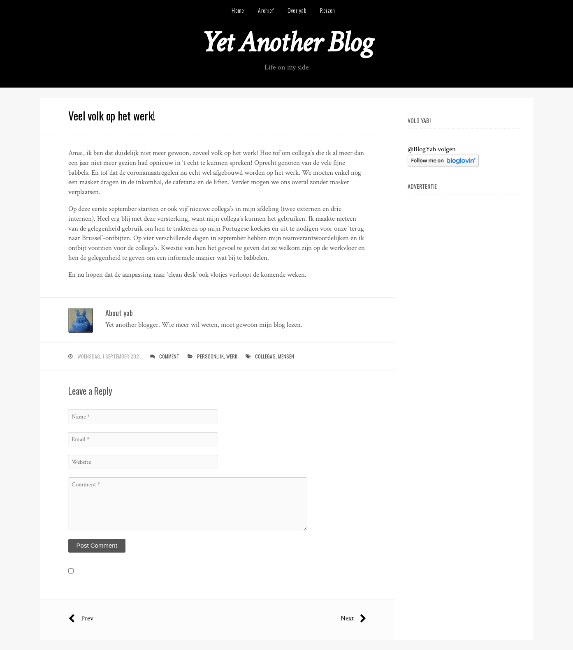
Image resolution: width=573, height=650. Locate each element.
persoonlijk (210, 356)
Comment (169, 356)
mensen (286, 356)
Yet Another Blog (286, 42)
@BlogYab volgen (432, 149)
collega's (265, 356)
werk (231, 356)
